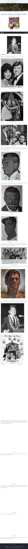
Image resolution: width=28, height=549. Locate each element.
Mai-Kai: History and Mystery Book (14, 14)
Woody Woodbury (5, 485)
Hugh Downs (2, 537)
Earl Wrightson (2, 214)
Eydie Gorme (13, 88)
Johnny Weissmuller (3, 300)
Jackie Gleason (20, 147)
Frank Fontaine (2, 147)
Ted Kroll (3, 453)
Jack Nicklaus (10, 121)
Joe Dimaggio (2, 243)
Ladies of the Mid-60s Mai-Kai (13, 1)
